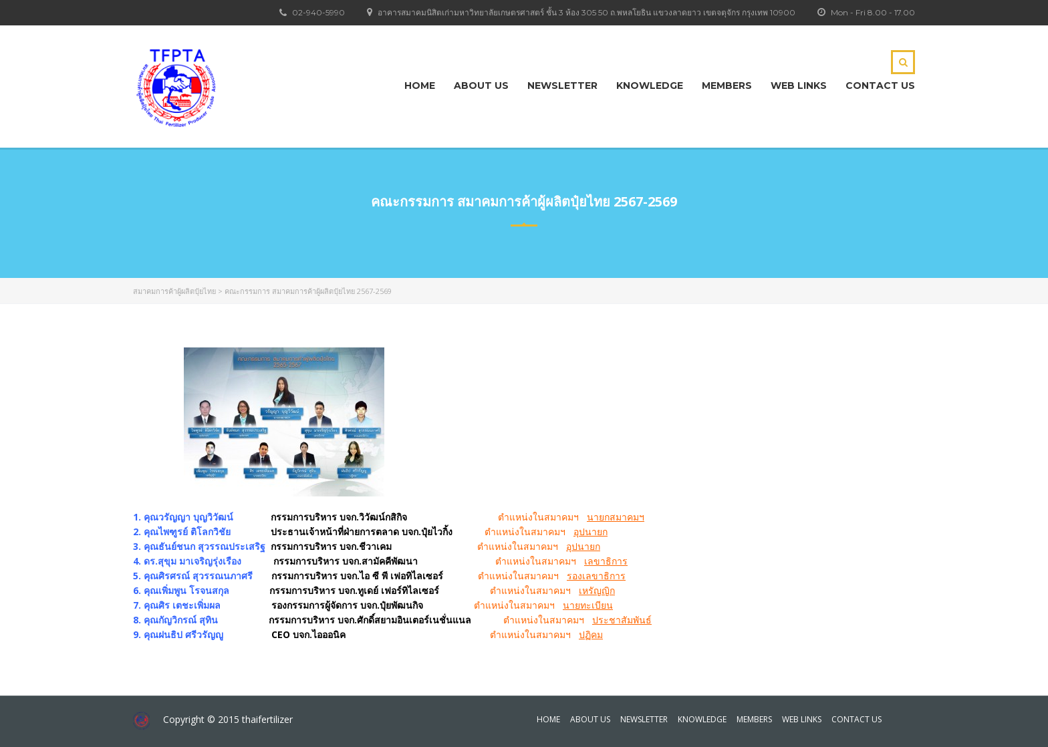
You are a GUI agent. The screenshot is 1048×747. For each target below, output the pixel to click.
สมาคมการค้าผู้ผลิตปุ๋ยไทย (174, 291)
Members (727, 86)
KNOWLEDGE (649, 86)
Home (419, 86)
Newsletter (562, 86)
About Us (481, 86)
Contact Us (880, 86)
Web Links (799, 86)
